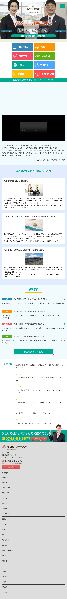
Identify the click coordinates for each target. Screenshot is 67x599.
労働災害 (4, 587)
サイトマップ (6, 592)
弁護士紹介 (5, 498)
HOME (4, 477)
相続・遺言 (5, 534)
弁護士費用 (5, 503)
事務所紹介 (5, 482)
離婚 (3, 529)
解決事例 (4, 508)
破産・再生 (5, 566)
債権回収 (4, 561)
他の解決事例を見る (33, 352)
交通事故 (4, 545)
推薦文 (4, 519)
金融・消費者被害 (7, 550)
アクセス (4, 524)
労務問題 (4, 576)
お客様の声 (5, 514)
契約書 (4, 582)
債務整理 (4, 555)
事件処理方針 (6, 493)
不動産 (4, 571)
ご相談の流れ (6, 487)
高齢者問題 (5, 540)
